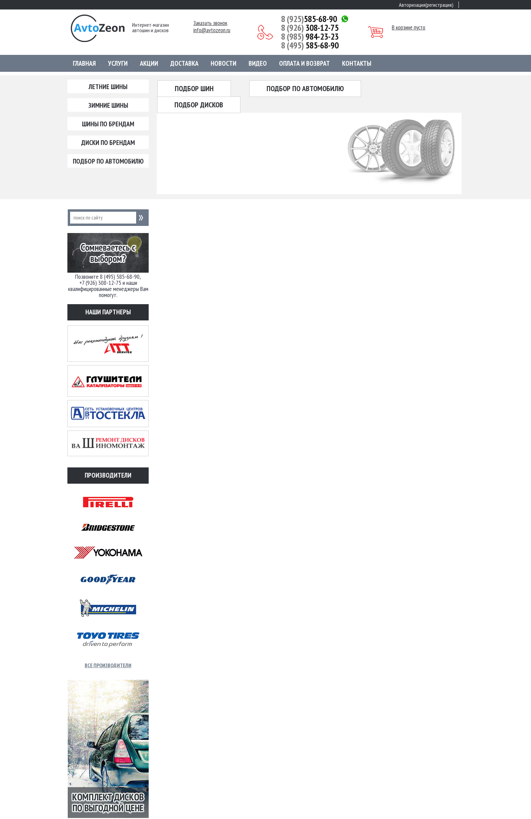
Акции (149, 63)
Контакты (356, 63)
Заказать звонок (210, 23)
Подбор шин (194, 88)
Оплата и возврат (304, 63)
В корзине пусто (408, 27)
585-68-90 (309, 19)
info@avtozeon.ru (211, 30)
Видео (258, 63)
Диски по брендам (108, 142)
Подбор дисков (198, 104)
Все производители (108, 665)
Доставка (184, 63)
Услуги (118, 63)
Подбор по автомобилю (108, 161)
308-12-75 (310, 27)
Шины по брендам (108, 124)
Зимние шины (108, 105)
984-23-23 (310, 36)
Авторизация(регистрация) (426, 4)
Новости (223, 63)
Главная (84, 63)
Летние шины (108, 86)
